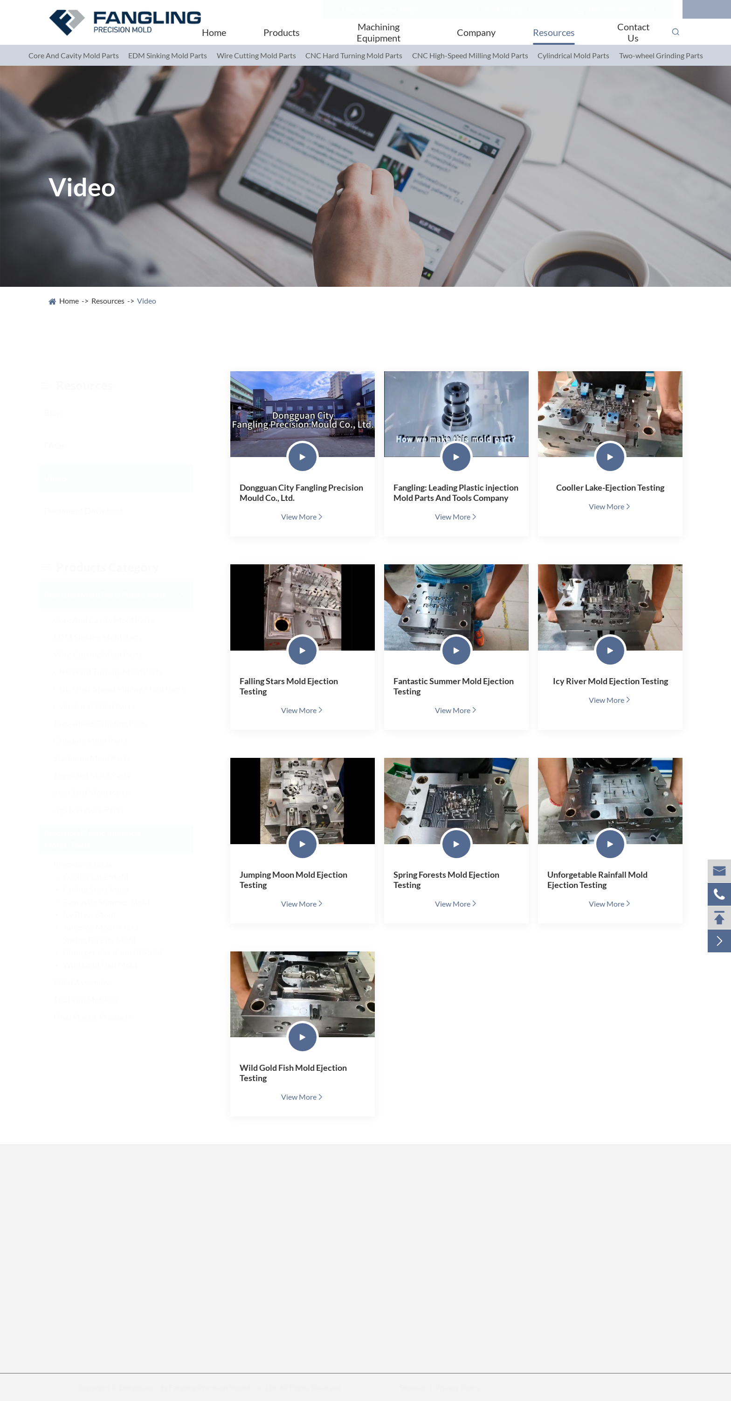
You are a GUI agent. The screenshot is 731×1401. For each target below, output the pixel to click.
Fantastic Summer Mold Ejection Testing (453, 686)
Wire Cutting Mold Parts (256, 55)
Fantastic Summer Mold (115, 902)
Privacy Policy (456, 1387)
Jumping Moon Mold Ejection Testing (293, 879)
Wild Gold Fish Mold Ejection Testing (293, 1072)
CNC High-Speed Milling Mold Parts (470, 55)
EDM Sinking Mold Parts (167, 55)
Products (281, 32)
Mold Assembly (90, 982)
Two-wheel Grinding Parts (661, 55)
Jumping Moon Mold (109, 927)
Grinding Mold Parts (99, 740)
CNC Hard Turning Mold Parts (353, 55)
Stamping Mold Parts (100, 758)
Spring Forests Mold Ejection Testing (446, 879)
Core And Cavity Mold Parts (73, 55)
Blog (61, 413)
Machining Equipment (378, 32)
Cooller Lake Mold (105, 877)
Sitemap (412, 1387)
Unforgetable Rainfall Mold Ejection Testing (597, 879)
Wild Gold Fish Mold (109, 965)
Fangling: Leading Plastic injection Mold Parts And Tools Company (455, 492)
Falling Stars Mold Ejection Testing (289, 686)
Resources (554, 32)
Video (146, 300)
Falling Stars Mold (105, 889)
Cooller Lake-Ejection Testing (610, 487)
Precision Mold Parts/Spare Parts (114, 595)
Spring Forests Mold (108, 940)
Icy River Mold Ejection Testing (610, 681)
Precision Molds (91, 864)
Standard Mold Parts (100, 792)
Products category (108, 567)
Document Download (92, 511)
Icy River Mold (98, 914)
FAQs (63, 445)
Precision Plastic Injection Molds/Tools (101, 839)
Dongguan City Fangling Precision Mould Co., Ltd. (301, 492)
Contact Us (633, 32)
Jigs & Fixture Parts (97, 810)
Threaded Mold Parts (100, 775)
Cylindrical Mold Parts (573, 55)
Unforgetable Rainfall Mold (121, 952)
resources (85, 385)
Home (214, 32)
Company (476, 32)
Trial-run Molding (94, 999)
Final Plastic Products (101, 1017)
